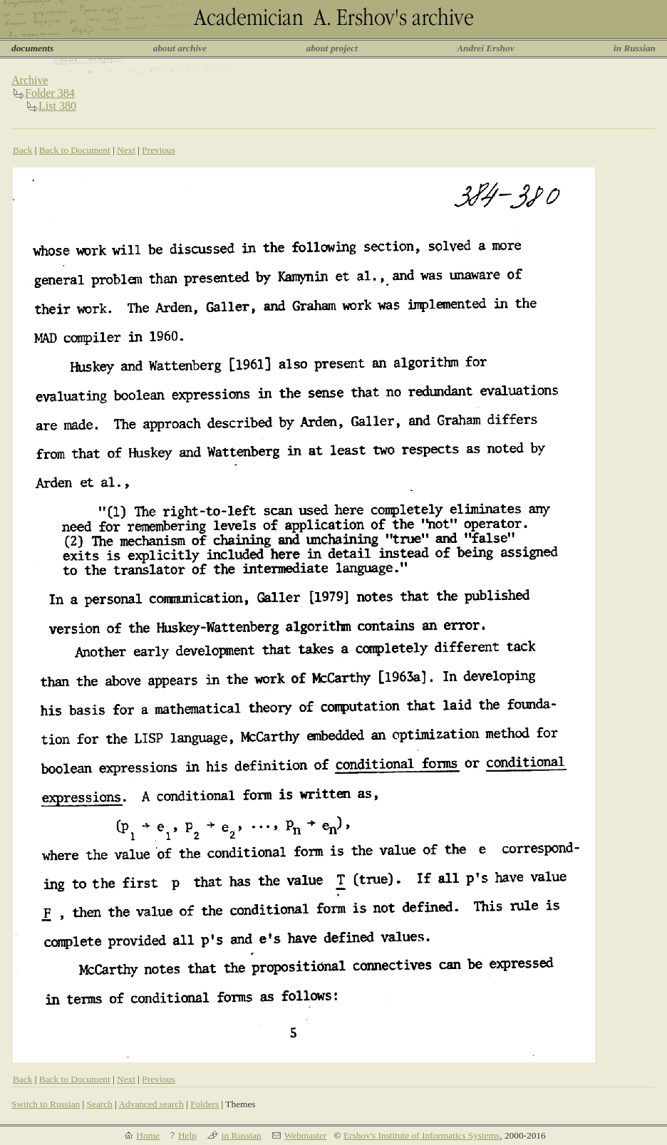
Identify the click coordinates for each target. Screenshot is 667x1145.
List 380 (57, 106)
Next (126, 150)
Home (148, 1135)
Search (100, 1104)
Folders (204, 1104)
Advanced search (150, 1104)
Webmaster (305, 1135)
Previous (158, 150)
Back (22, 150)
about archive (180, 48)
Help (187, 1135)
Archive (29, 80)
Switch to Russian (45, 1104)
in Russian (635, 48)
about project (331, 48)
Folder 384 (50, 93)
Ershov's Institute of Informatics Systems (421, 1135)
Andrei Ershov (485, 48)
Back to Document (74, 150)
